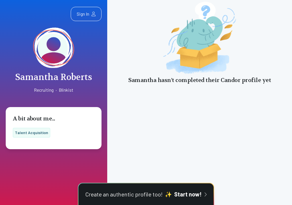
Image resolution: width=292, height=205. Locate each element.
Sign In (86, 14)
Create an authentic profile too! (146, 194)
